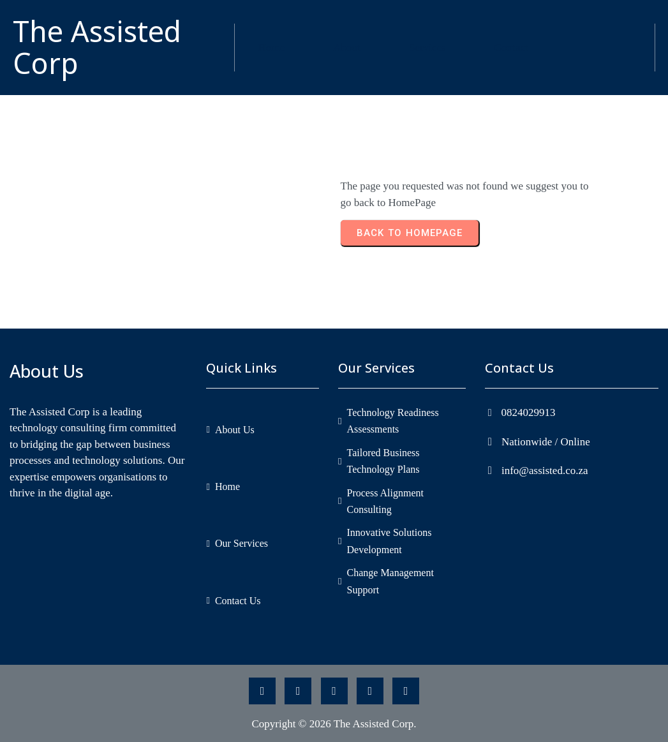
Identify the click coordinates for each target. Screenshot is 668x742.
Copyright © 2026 (292, 724)
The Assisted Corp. (375, 724)
